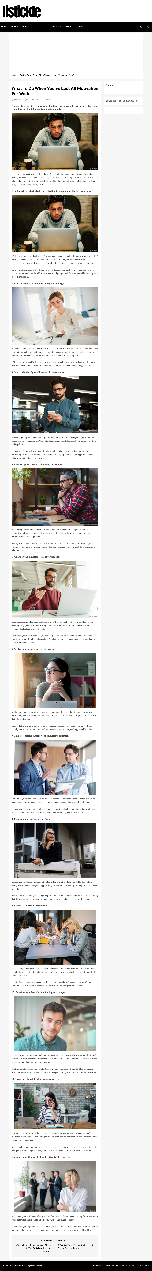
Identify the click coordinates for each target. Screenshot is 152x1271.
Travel (69, 26)
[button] (148, 26)
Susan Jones (18, 100)
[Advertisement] (76, 54)
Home (4, 26)
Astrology (55, 26)
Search (109, 85)
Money (14, 26)
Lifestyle (38, 26)
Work (25, 26)
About (79, 26)
